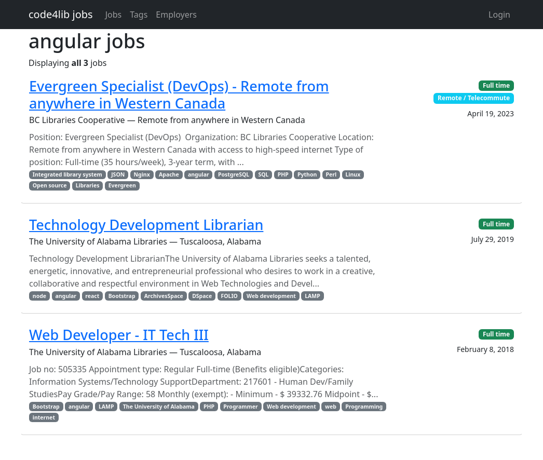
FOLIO (229, 296)
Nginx (142, 174)
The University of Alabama (159, 406)
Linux (352, 174)
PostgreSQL (233, 174)
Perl (331, 174)
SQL (263, 174)
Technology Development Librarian (146, 224)
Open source (50, 185)
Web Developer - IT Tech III (119, 334)
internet (44, 417)
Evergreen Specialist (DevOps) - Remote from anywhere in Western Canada (179, 94)
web (330, 406)
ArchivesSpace (163, 296)
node (39, 296)
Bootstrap (121, 296)
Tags (138, 14)
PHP (283, 174)
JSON (118, 174)
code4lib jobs (61, 14)
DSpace (202, 296)
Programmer (240, 406)
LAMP (312, 296)
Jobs (113, 14)
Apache (169, 174)
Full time (496, 85)
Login (499, 14)
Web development (271, 296)
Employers (176, 14)
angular (198, 174)
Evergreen (122, 185)
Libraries (88, 185)
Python (307, 174)
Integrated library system (67, 174)
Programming (364, 406)
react (92, 296)
